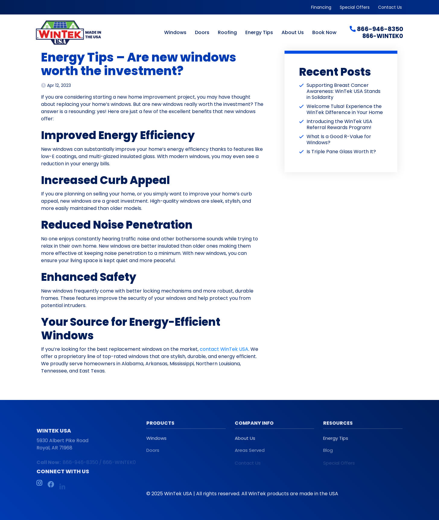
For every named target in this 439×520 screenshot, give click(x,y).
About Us (293, 33)
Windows (175, 33)
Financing (321, 7)
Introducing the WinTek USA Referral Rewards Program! (339, 125)
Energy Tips (259, 33)
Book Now (324, 33)
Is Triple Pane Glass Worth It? (341, 152)
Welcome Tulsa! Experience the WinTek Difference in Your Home (345, 109)
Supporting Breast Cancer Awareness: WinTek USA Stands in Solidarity (343, 91)
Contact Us (390, 7)
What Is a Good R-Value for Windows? (339, 140)
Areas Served (250, 453)
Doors (202, 33)
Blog (328, 453)
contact (209, 349)
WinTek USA (234, 349)
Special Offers (355, 7)
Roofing (227, 33)
